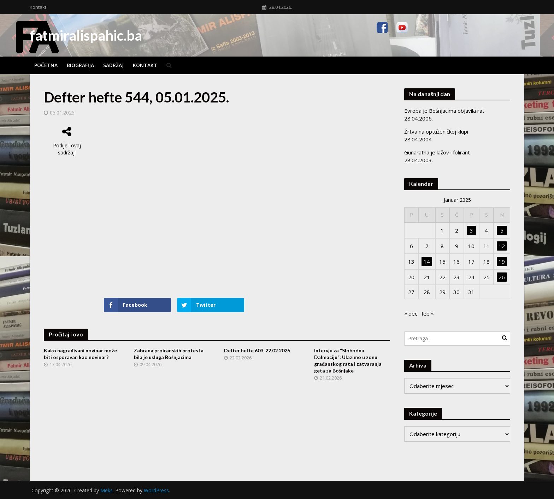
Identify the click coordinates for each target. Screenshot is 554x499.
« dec (410, 313)
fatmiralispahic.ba (86, 35)
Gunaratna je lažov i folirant (437, 152)
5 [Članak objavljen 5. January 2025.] (501, 230)
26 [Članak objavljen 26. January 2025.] (502, 277)
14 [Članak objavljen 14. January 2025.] (427, 261)
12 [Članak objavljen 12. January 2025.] (502, 246)
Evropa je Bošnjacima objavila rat (444, 110)
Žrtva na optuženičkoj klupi (436, 131)
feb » (428, 313)
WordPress (156, 490)
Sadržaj (113, 65)
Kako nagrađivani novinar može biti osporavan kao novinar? (80, 353)
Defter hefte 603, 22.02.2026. (257, 350)
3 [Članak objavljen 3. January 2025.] (471, 230)
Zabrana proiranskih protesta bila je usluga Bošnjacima (169, 353)
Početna (46, 65)
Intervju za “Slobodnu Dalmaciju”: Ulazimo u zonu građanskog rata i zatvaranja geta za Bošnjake (348, 360)
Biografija (80, 65)
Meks (106, 490)
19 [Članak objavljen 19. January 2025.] (502, 261)
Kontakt (38, 7)
